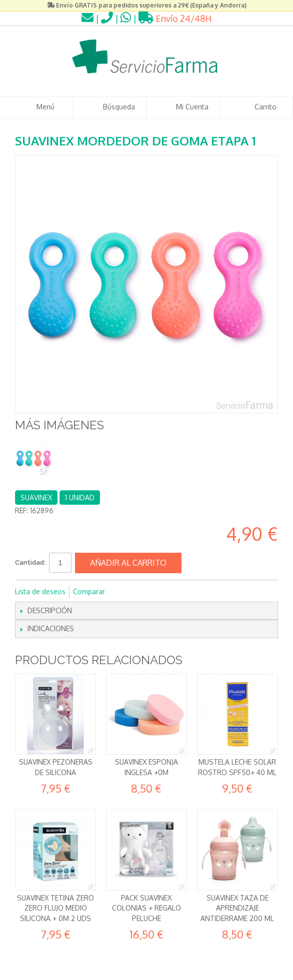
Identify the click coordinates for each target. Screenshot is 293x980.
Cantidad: (30, 562)
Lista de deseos (40, 591)
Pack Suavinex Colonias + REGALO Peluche (146, 908)
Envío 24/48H (175, 18)
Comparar (89, 591)
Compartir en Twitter (146, 591)
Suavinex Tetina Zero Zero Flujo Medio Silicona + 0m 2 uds (55, 908)
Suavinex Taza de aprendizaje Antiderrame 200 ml (237, 908)
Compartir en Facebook (126, 591)
